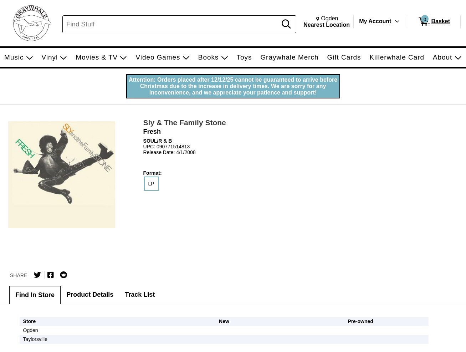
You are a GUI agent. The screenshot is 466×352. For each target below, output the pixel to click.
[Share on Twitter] (37, 275)
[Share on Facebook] (50, 275)
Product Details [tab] (89, 294)
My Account (375, 21)
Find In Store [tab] (35, 295)
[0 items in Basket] (434, 21)
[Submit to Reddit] (63, 275)
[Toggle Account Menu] (397, 21)
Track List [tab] (140, 294)
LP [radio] (151, 184)
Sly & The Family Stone (184, 122)
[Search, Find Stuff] (171, 24)
